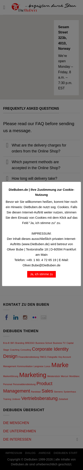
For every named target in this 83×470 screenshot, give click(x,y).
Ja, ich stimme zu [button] (41, 274)
